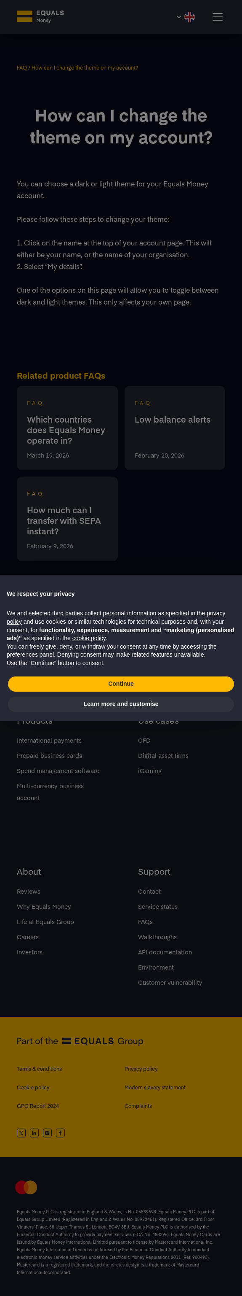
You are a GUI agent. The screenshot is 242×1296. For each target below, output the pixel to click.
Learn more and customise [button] (120, 704)
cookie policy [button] (89, 638)
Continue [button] (121, 683)
